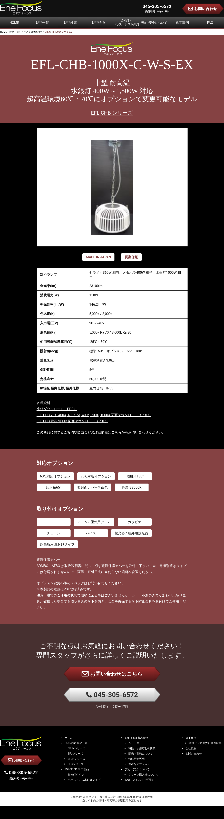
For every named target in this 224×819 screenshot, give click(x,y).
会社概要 (191, 748)
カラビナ (134, 522)
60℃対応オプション (55, 476)
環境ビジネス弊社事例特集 (205, 743)
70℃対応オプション (96, 476)
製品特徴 (98, 23)
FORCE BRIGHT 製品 (76, 769)
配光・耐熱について (140, 753)
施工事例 (182, 23)
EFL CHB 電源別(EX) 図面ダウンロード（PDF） (72, 421)
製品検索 (70, 23)
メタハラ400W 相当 (137, 272)
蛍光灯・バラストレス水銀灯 (126, 22)
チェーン (53, 533)
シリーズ (133, 743)
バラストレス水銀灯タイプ (84, 779)
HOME (14, 23)
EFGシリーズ (76, 764)
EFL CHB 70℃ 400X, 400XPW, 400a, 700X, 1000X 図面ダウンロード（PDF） (94, 415)
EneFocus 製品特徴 (136, 737)
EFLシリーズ (75, 753)
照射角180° (135, 476)
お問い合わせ (21, 760)
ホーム (68, 737)
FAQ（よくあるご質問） (139, 779)
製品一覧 (42, 23)
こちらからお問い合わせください (136, 432)
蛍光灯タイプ (76, 774)
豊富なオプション (139, 764)
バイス (91, 533)
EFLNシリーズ (76, 748)
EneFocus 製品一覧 (76, 743)
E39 (53, 522)
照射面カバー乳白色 (92, 487)
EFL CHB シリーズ (112, 113)
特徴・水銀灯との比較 (141, 748)
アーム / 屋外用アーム (94, 522)
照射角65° (53, 487)
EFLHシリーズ (76, 758)
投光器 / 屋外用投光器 (131, 533)
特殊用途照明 (136, 758)
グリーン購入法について (143, 774)
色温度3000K (132, 487)
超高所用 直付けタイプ (57, 544)
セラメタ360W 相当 (104, 272)
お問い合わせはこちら (112, 673)
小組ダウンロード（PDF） (57, 409)
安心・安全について (137, 769)
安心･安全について (154, 23)
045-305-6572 (112, 695)
